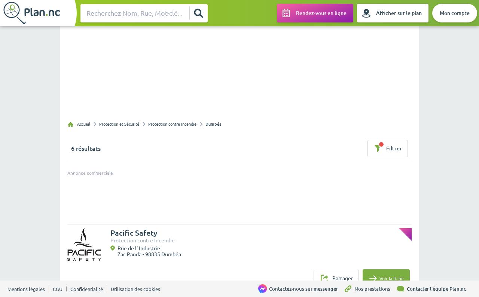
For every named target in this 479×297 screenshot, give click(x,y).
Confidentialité (86, 289)
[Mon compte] (455, 13)
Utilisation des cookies (135, 289)
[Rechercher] (198, 13)
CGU (57, 289)
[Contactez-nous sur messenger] (301, 288)
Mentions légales (26, 289)
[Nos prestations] (370, 288)
